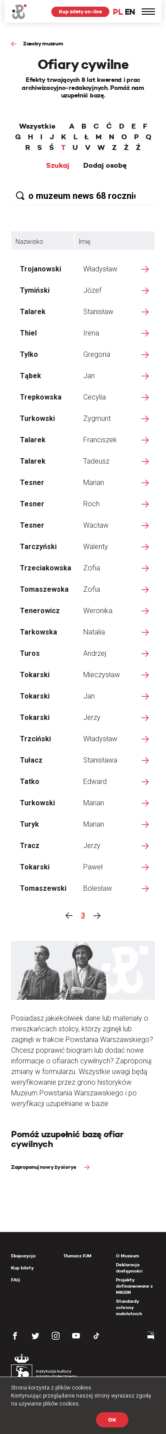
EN (130, 12)
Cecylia (94, 397)
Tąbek (30, 376)
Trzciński (35, 739)
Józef (92, 290)
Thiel (28, 333)
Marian (93, 482)
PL (118, 12)
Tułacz (31, 760)
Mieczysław (101, 675)
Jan (89, 376)
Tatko (29, 781)
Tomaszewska (44, 589)
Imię (84, 241)
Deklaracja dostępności (129, 1268)
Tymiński (35, 290)
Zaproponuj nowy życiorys (44, 1166)
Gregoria (96, 354)
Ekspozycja (23, 1256)
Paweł (93, 867)
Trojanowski (40, 269)
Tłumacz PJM (77, 1256)
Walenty (95, 546)
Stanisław (98, 311)
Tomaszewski (43, 888)
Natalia (94, 632)
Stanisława (100, 760)
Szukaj (57, 165)
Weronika (97, 610)
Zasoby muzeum (43, 43)
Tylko (29, 354)
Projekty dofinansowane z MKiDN (134, 1286)
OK (112, 1419)
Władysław (100, 269)
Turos (30, 653)
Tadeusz (96, 461)
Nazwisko (29, 241)
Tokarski (35, 675)
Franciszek (100, 440)
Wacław (95, 525)
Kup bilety (22, 1268)
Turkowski (37, 418)
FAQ (15, 1280)
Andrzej (94, 653)
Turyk (29, 824)
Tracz (29, 845)
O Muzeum (127, 1256)
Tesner (32, 482)
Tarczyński (38, 546)
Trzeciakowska (45, 568)
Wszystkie (37, 126)
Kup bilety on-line (80, 11)
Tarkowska (38, 632)
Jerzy (91, 717)
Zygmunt (97, 418)
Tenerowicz (40, 610)
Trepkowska (41, 397)
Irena (91, 333)
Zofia (91, 568)
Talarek (33, 311)
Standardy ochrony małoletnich (129, 1307)
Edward (95, 781)
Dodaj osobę (105, 165)
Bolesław (97, 888)
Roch (91, 504)
